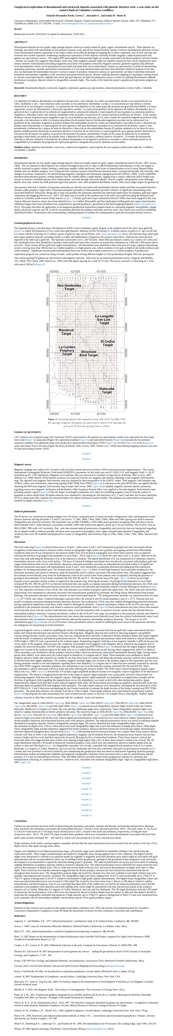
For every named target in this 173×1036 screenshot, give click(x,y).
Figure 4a (111, 443)
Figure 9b (50, 715)
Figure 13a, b (71, 732)
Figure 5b (97, 486)
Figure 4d (37, 622)
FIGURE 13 (86, 805)
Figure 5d (47, 501)
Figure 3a (30, 440)
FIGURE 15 (86, 815)
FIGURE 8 (86, 778)
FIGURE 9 (86, 784)
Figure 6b (117, 712)
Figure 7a (83, 703)
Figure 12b (131, 715)
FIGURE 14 (86, 810)
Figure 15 (24, 762)
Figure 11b (99, 715)
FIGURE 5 (86, 506)
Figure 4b (130, 443)
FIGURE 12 (86, 800)
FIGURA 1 (86, 218)
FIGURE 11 (86, 794)
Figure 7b (141, 712)
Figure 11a (43, 706)
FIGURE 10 (86, 789)
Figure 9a (132, 703)
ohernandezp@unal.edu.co (73, 23)
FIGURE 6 (86, 768)
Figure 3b (96, 556)
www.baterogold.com (145, 204)
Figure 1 (69, 198)
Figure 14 (49, 746)
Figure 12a (76, 706)
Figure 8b (26, 715)
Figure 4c (147, 443)
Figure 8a (108, 703)
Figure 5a (97, 483)
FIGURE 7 (86, 773)
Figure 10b (75, 715)
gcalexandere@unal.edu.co (100, 23)
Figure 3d (118, 440)
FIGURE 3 (86, 454)
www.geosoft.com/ (114, 966)
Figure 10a (19, 706)
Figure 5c (44, 492)
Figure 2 (40, 264)
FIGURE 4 (86, 459)
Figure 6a (58, 703)
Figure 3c (84, 440)
